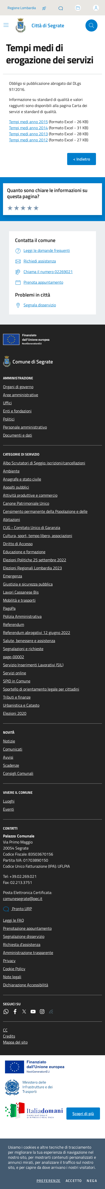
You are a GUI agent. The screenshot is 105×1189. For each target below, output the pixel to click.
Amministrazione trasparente (28, 952)
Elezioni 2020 (14, 713)
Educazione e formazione (24, 552)
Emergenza (12, 576)
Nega (92, 1180)
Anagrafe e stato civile (22, 479)
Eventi (8, 809)
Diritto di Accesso (18, 544)
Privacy (9, 961)
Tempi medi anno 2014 (28, 128)
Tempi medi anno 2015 (28, 122)
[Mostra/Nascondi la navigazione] (6, 25)
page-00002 (13, 657)
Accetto (74, 1180)
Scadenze (11, 765)
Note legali (12, 977)
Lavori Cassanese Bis (21, 592)
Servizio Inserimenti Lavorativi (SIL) (33, 665)
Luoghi (9, 801)
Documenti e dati (17, 435)
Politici (9, 419)
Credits (9, 1036)
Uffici (7, 403)
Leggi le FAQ (13, 920)
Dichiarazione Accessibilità (25, 985)
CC (5, 1030)
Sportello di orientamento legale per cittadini (41, 689)
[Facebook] (15, 1012)
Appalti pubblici (16, 487)
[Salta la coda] (44, 8)
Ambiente (11, 471)
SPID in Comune (16, 681)
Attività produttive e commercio (30, 495)
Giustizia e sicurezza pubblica (28, 584)
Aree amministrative (20, 395)
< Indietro (81, 159)
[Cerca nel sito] (91, 25)
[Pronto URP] (60, 8)
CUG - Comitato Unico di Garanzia (31, 527)
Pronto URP (17, 909)
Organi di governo (18, 387)
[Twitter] (24, 1012)
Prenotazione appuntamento (27, 928)
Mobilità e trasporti (19, 600)
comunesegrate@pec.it (22, 898)
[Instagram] (42, 1012)
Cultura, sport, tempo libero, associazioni (37, 536)
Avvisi (8, 757)
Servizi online (14, 673)
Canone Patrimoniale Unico (26, 503)
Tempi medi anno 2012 (28, 140)
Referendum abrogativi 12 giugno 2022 (36, 632)
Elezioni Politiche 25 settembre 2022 (34, 560)
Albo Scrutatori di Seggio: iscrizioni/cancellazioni (44, 463)
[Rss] (51, 1012)
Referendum (13, 624)
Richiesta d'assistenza (21, 944)
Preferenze (49, 1180)
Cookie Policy (14, 969)
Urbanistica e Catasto (21, 705)
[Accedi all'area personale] (96, 8)
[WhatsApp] (6, 1012)
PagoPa (9, 608)
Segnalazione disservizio (23, 936)
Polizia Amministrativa (22, 616)
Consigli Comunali (18, 773)
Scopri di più (83, 1114)
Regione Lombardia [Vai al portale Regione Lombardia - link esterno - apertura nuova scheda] (22, 7)
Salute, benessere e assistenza (29, 641)
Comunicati (12, 749)
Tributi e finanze (17, 697)
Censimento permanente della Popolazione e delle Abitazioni (45, 515)
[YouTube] (33, 1012)
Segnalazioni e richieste (23, 649)
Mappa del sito (15, 1042)
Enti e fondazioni (17, 411)
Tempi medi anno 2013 (28, 134)
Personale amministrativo (25, 427)
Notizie (9, 741)
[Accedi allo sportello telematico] (78, 8)
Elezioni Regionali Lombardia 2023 (32, 568)
